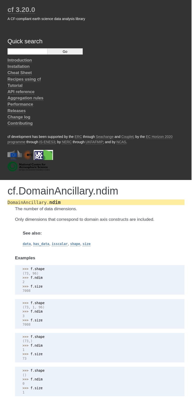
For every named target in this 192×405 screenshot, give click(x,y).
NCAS (121, 142)
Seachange (105, 137)
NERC (67, 142)
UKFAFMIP (94, 142)
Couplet (127, 137)
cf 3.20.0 (21, 10)
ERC (78, 137)
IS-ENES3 (47, 142)
